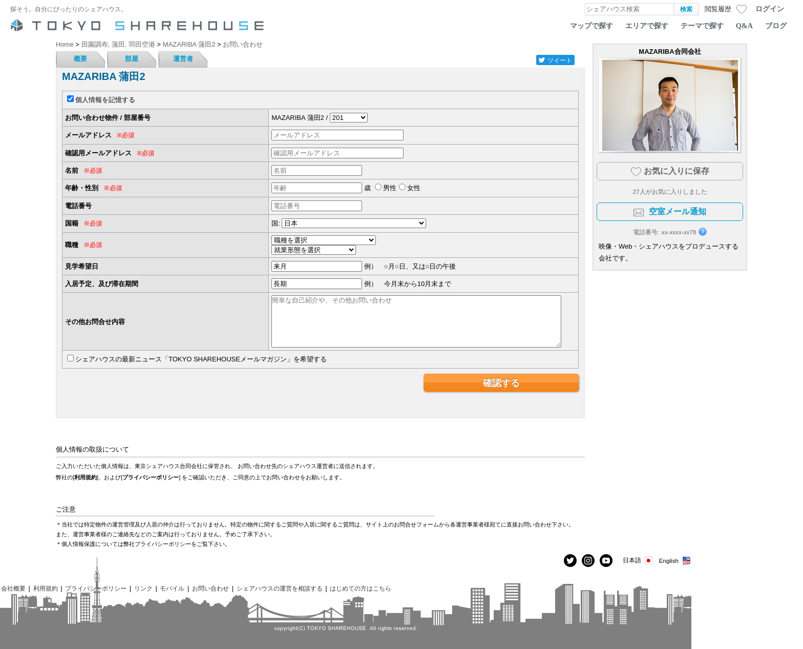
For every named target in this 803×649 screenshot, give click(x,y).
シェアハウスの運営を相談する (280, 588)
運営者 (183, 59)
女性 (413, 188)
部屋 (131, 59)
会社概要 (13, 588)
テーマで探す (702, 26)
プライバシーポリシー (150, 477)
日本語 (638, 560)
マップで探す (591, 26)
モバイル (172, 588)
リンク (143, 588)
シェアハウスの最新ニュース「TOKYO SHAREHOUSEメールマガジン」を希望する (201, 359)
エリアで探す (646, 26)
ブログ (776, 26)
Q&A (744, 26)
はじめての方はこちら (360, 588)
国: (275, 223)
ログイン (769, 9)
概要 (80, 59)
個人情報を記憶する (105, 100)
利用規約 (85, 477)
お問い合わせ (210, 588)
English (675, 560)
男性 (389, 188)
